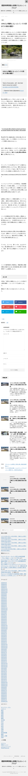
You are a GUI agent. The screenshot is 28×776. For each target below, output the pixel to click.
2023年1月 (4, 643)
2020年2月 (4, 698)
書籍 (2, 718)
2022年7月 (4, 652)
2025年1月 (4, 606)
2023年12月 (4, 625)
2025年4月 (4, 601)
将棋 (2, 713)
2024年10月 (4, 609)
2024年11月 (4, 608)
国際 (2, 712)
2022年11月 (4, 646)
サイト (4, 364)
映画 (2, 716)
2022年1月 (4, 662)
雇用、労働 (4, 735)
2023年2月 (4, 641)
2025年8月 (4, 595)
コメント (6, 334)
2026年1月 (4, 587)
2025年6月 (4, 598)
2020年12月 (4, 682)
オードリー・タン (6, 707)
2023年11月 (4, 627)
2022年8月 (4, 650)
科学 (2, 724)
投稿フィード (4, 744)
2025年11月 (4, 590)
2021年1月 (4, 681)
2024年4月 (4, 619)
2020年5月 (4, 693)
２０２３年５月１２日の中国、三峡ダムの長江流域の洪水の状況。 (18, 401)
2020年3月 (4, 696)
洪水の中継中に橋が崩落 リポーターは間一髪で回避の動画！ (18, 433)
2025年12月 (4, 589)
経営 (2, 726)
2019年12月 (4, 701)
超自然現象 (4, 732)
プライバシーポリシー (8, 756)
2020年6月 (4, 692)
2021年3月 (4, 677)
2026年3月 (4, 584)
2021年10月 (4, 666)
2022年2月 (4, 660)
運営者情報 (16, 756)
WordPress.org (5, 748)
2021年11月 (4, 665)
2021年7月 (4, 671)
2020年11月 (4, 684)
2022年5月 (4, 655)
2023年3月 (4, 639)
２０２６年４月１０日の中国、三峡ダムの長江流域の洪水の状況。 (18, 512)
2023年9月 (4, 630)
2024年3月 (4, 620)
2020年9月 (4, 687)
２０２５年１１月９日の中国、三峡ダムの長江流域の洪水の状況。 (18, 449)
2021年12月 (4, 663)
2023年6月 (4, 635)
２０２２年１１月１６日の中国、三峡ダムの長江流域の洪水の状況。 (18, 418)
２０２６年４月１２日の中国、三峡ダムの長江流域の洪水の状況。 (18, 491)
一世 (7, 322)
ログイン (3, 743)
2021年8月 (4, 669)
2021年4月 (4, 676)
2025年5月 (4, 600)
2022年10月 (4, 647)
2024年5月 (4, 617)
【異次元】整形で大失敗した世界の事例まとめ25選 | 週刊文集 (14, 567)
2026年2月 (4, 586)
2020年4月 (4, 695)
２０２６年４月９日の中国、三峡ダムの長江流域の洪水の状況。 (18, 522)
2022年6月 (4, 654)
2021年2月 (4, 679)
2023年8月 (4, 632)
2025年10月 (4, 592)
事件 (3, 319)
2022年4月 (4, 657)
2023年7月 (4, 633)
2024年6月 (4, 616)
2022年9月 (4, 649)
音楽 (2, 737)
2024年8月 (4, 613)
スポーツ (3, 709)
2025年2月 (4, 605)
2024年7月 (4, 614)
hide (6, 65)
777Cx (18, 558)
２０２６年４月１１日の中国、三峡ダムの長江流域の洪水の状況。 (18, 501)
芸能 (2, 729)
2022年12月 (4, 644)
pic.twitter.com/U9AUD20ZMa (10, 87)
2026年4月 (4, 582)
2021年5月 (4, 674)
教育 (2, 715)
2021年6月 (4, 673)
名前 (5, 353)
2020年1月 (4, 700)
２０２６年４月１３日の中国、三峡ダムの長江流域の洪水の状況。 (18, 480)
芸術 (2, 731)
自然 (2, 728)
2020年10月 (4, 685)
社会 (2, 723)
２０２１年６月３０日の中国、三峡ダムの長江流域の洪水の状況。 (18, 384)
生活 (2, 721)
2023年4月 (4, 638)
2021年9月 (4, 668)
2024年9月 (4, 611)
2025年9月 (4, 594)
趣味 (2, 734)
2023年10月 (4, 628)
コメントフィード (6, 746)
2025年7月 (4, 597)
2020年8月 (4, 688)
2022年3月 (4, 658)
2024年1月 (4, 624)
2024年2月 (4, 622)
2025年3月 (4, 603)
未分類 (3, 720)
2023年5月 (4, 636)
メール (5, 358)
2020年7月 (4, 690)
